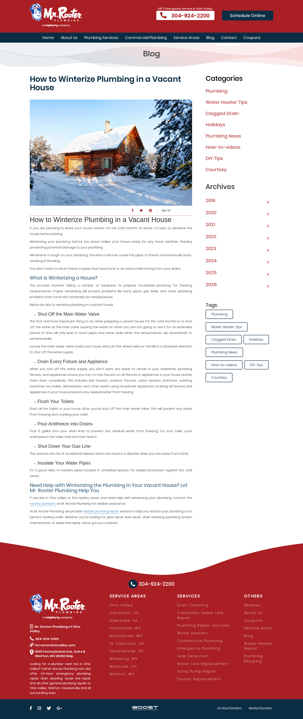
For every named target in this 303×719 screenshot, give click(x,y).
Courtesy (219, 377)
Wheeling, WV (124, 658)
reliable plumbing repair (101, 511)
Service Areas (186, 37)
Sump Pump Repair (196, 671)
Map (69, 656)
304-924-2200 (185, 15)
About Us (69, 37)
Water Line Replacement (203, 663)
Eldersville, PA (124, 620)
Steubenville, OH (127, 651)
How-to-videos (224, 364)
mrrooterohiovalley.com (53, 645)
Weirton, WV (122, 674)
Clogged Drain (223, 339)
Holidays (256, 339)
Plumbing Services (101, 37)
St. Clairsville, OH (127, 643)
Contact (229, 37)
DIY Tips (256, 364)
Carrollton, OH (124, 612)
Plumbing (219, 314)
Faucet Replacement (199, 679)
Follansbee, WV (125, 628)
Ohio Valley (121, 605)
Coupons (251, 37)
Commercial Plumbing (146, 37)
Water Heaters (192, 633)
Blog (210, 37)
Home (48, 37)
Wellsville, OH (123, 666)
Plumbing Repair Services (203, 625)
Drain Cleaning (192, 605)
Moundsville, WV (126, 635)
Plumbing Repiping (253, 658)
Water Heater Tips (226, 326)
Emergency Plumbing (198, 648)
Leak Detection (193, 656)
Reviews (252, 605)
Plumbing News (224, 352)
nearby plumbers (43, 503)
